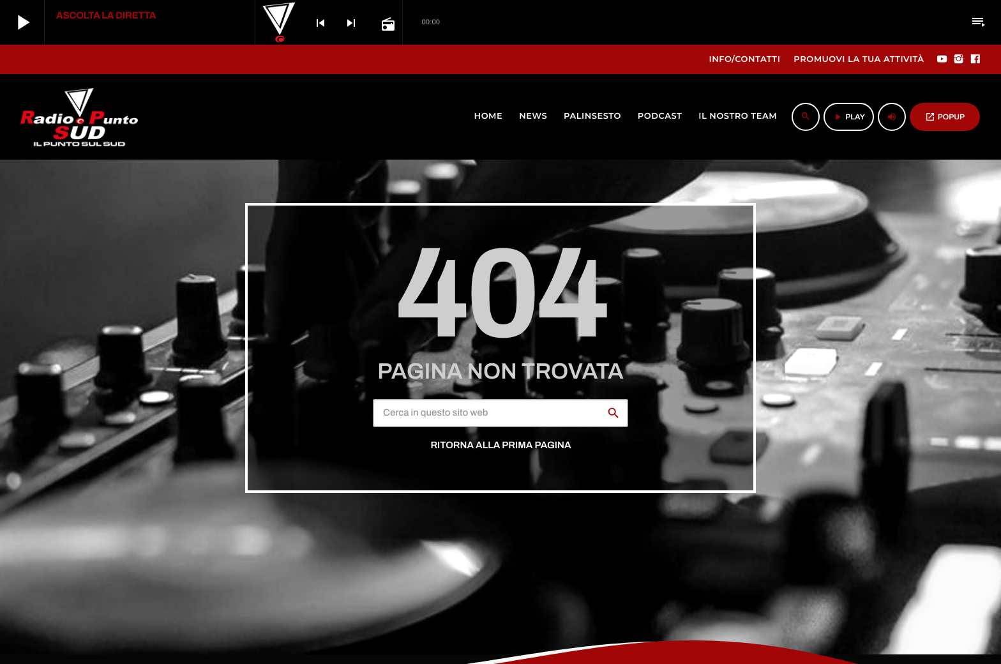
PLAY (848, 117)
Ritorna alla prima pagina (500, 446)
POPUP (945, 117)
